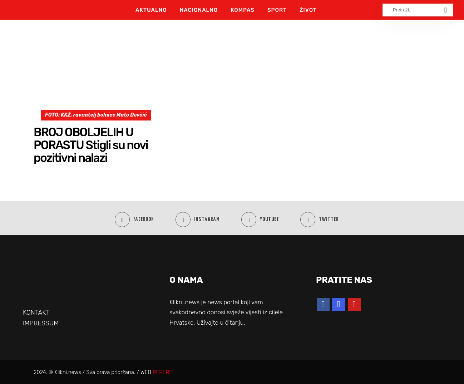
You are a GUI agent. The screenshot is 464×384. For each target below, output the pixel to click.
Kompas (243, 10)
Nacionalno (199, 10)
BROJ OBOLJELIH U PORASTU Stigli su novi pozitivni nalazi (91, 145)
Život (308, 10)
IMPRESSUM (41, 323)
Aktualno (151, 10)
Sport (277, 10)
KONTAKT (36, 312)
